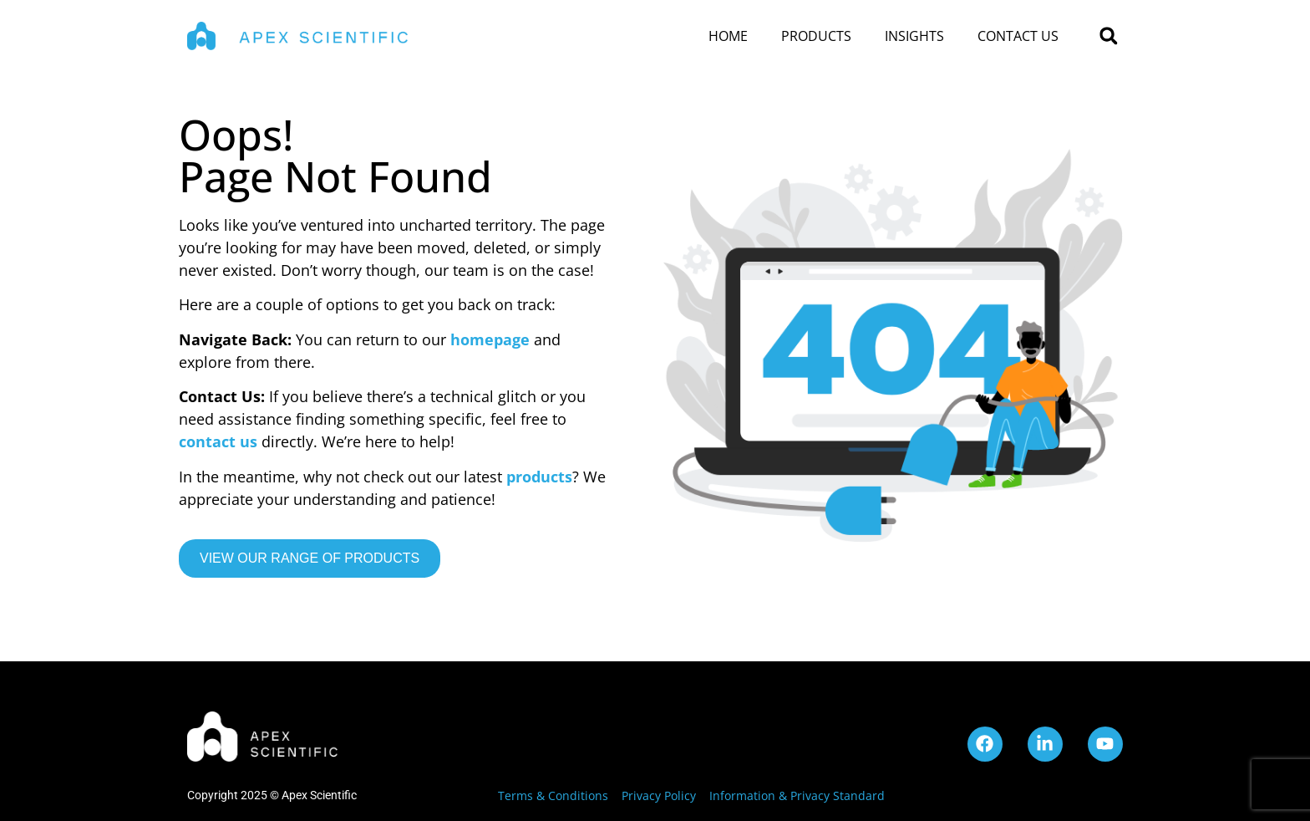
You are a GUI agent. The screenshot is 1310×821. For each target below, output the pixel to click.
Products (816, 36)
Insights (914, 36)
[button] (1108, 36)
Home (728, 36)
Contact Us (1018, 36)
